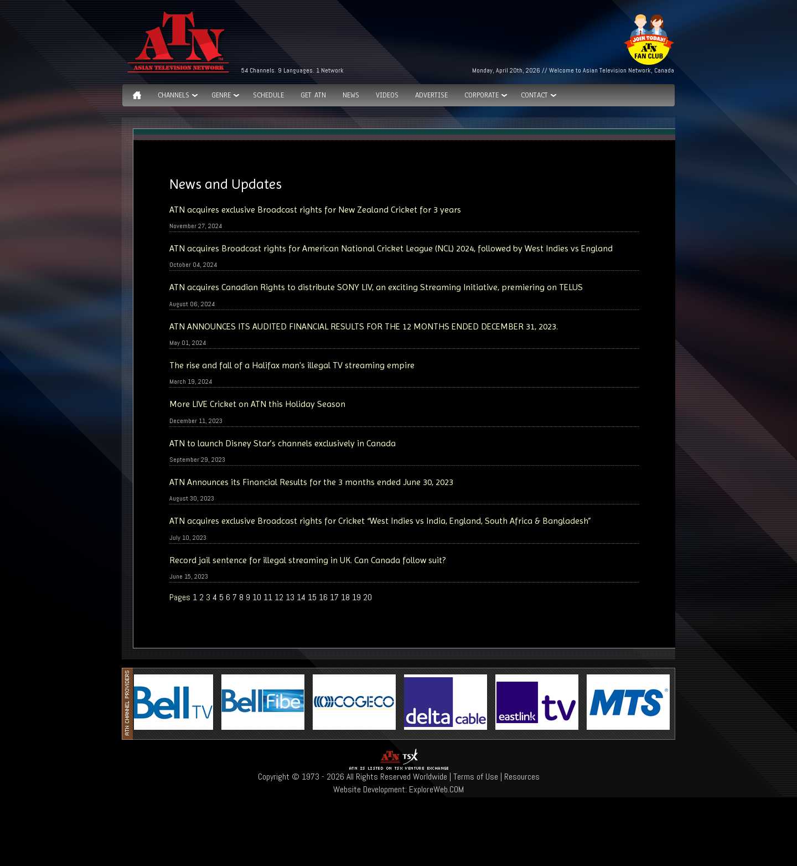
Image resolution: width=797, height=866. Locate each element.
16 (323, 597)
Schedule (268, 95)
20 (367, 597)
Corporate (481, 95)
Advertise (431, 95)
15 (312, 597)
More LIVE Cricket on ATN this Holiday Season (257, 404)
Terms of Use (475, 776)
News (351, 95)
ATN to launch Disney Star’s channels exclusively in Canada (282, 443)
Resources (522, 776)
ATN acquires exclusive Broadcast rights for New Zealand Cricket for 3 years (315, 209)
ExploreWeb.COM (436, 789)
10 (256, 597)
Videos (387, 95)
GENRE (221, 95)
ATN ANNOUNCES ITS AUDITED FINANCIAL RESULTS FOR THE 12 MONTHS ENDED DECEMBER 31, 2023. (363, 326)
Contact (534, 95)
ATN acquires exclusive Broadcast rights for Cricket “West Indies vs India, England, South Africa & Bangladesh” (380, 521)
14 (301, 597)
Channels (173, 95)
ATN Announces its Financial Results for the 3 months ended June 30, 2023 (311, 482)
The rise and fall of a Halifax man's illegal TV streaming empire (292, 365)
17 (334, 597)
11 (267, 597)
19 (356, 597)
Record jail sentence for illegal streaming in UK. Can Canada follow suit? (307, 560)
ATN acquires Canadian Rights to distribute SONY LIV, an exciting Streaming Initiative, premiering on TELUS (376, 287)
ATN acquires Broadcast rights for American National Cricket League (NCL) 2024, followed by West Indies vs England (391, 248)
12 (279, 597)
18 (345, 597)
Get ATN (313, 95)
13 (290, 597)
